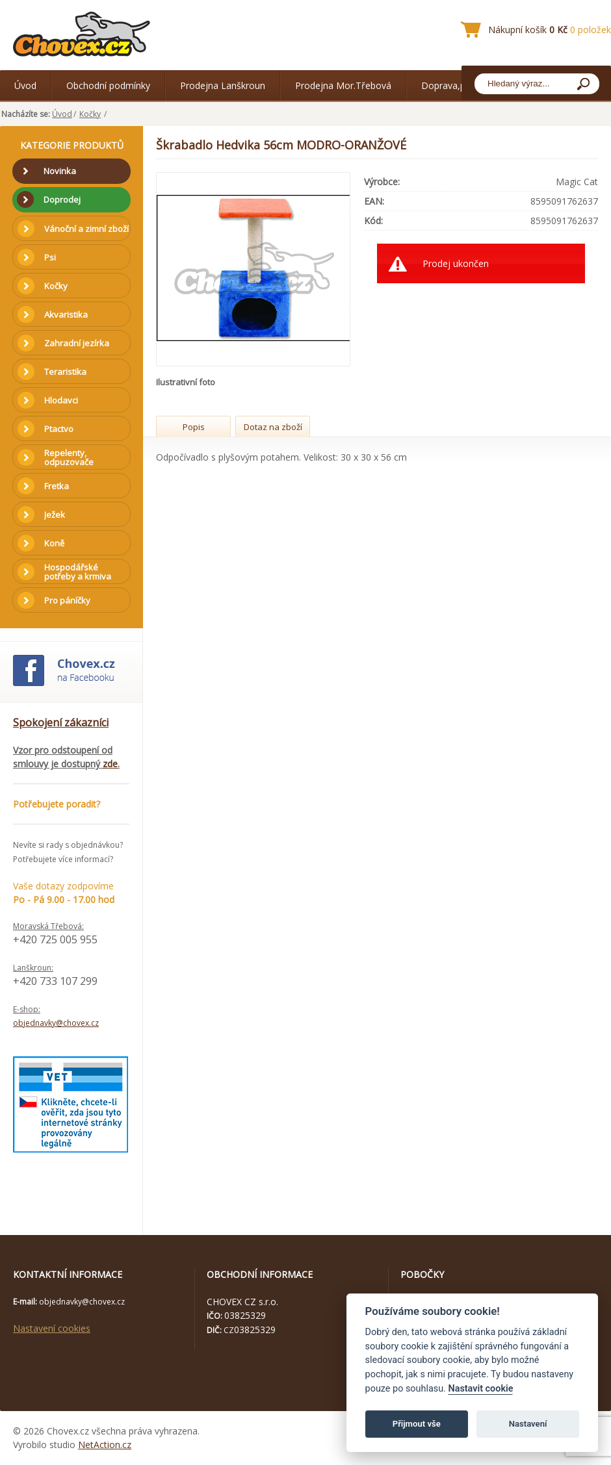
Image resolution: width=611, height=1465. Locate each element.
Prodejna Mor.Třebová (343, 85)
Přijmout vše (417, 1424)
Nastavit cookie (480, 1388)
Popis (194, 427)
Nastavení (528, 1424)
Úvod (25, 85)
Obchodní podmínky (108, 85)
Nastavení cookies (51, 1328)
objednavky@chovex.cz (56, 1022)
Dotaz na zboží (273, 427)
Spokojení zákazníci (61, 722)
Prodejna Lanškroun (222, 85)
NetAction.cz (104, 1444)
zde (110, 764)
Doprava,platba (453, 85)
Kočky (90, 114)
